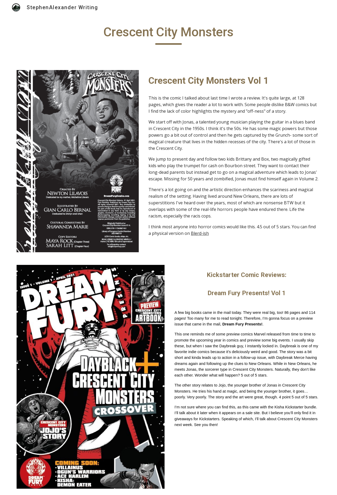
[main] (168, 34)
